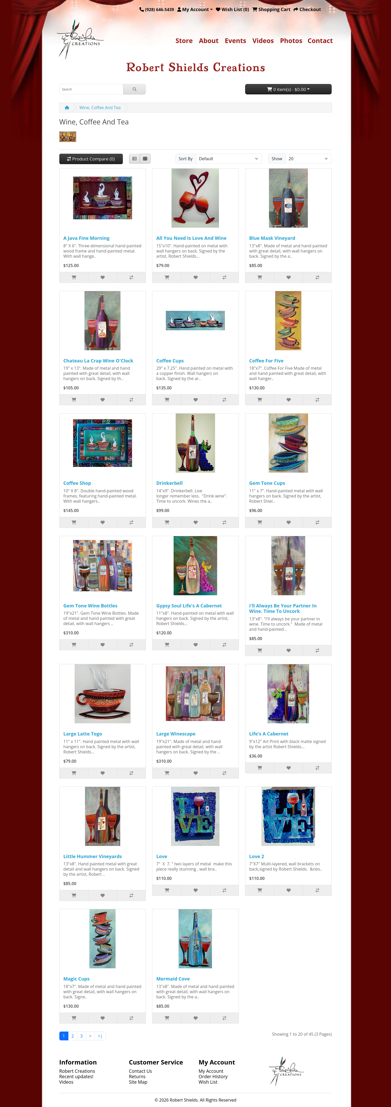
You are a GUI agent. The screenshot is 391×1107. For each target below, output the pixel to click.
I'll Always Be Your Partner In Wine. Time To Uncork (283, 608)
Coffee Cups (170, 361)
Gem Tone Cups (267, 483)
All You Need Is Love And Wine (191, 238)
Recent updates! (76, 1076)
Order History (213, 1076)
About (209, 40)
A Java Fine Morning (86, 238)
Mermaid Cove (173, 979)
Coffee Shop (77, 483)
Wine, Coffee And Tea (100, 107)
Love (161, 856)
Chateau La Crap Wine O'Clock (98, 361)
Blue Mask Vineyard (272, 238)
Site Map (138, 1082)
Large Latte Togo (82, 734)
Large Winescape (175, 734)
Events (235, 40)
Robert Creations (77, 1071)
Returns (137, 1076)
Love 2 (256, 856)
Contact (320, 40)
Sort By (186, 159)
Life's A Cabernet (269, 734)
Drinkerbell (169, 483)
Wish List (208, 1082)
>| (100, 1036)
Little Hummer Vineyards (92, 856)
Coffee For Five (266, 361)
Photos (291, 40)
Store (184, 40)
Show (277, 159)
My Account (211, 1071)
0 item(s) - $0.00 (286, 89)
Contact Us (140, 1071)
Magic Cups (76, 979)
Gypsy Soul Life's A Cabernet (189, 605)
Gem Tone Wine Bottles (90, 605)
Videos (263, 40)
